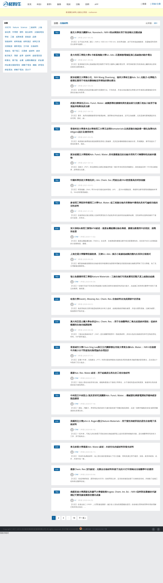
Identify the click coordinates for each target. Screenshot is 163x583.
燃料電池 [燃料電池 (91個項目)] (18, 46)
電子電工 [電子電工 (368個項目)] (16, 51)
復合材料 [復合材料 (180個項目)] (29, 32)
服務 (59, 4)
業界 (49, 4)
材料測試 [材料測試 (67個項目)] (27, 41)
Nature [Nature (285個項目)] (16, 27)
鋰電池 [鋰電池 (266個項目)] (41, 65)
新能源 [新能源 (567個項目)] (28, 36)
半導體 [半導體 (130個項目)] (15, 32)
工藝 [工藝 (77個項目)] (12, 36)
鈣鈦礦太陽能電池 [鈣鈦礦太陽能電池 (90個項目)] (12, 65)
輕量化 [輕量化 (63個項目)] (7, 60)
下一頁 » (82, 566)
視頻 (68, 4)
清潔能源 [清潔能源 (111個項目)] (8, 46)
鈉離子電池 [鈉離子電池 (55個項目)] (26, 65)
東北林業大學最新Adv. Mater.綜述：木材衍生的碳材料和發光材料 (114, 488)
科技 (39, 4)
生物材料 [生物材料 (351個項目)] (34, 46)
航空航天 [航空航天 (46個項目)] (8, 55)
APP (96, 4)
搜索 (143, 4)
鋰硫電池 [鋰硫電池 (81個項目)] (8, 69)
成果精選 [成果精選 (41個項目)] (19, 36)
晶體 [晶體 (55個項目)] (34, 36)
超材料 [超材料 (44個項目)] (28, 55)
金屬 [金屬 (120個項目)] (21, 60)
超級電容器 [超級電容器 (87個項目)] (37, 55)
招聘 (87, 4)
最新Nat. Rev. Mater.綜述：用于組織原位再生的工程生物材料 (112, 410)
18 (74, 566)
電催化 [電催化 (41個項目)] (7, 51)
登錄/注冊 (155, 4)
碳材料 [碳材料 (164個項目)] (32, 51)
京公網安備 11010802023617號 (93, 578)
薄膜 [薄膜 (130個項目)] (16, 55)
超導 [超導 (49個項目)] (21, 55)
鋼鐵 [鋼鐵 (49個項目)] (35, 65)
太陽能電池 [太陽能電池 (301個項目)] (39, 32)
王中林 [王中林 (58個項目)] (26, 46)
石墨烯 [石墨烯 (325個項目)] (24, 51)
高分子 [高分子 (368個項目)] (28, 69)
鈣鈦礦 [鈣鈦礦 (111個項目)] (41, 60)
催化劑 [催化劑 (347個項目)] (7, 32)
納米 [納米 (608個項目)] (38, 51)
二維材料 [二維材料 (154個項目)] (33, 27)
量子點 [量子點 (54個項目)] (15, 60)
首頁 (29, 4)
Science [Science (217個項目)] (24, 27)
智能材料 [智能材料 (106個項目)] (8, 41)
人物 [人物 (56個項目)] (40, 27)
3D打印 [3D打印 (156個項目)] (8, 27)
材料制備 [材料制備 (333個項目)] (18, 41)
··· (68, 566)
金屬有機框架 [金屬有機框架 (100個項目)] (30, 60)
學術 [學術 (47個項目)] (7, 36)
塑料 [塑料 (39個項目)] (21, 32)
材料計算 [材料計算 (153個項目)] (36, 41)
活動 (78, 4)
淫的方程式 (4, 581)
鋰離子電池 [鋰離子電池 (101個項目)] (18, 69)
